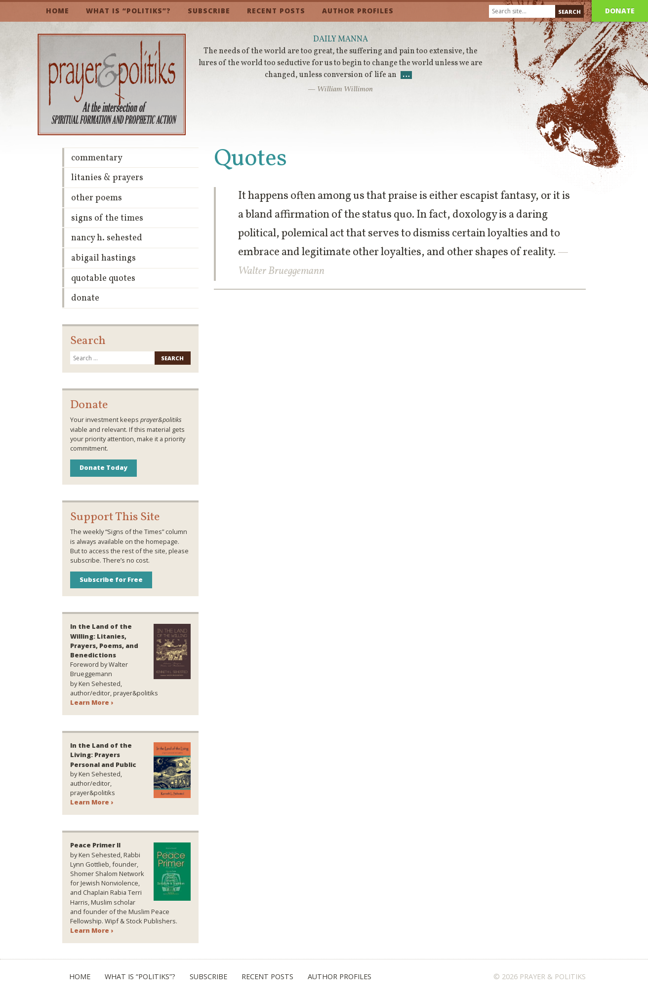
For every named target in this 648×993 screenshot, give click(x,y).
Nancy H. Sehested (106, 238)
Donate (620, 10)
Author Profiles (358, 10)
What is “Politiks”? (128, 10)
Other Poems (96, 198)
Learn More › (91, 702)
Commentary (96, 158)
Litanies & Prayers (107, 178)
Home (57, 10)
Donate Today (103, 467)
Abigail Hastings (103, 258)
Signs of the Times (107, 218)
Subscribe (209, 10)
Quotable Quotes (103, 278)
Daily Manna (340, 39)
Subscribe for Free (111, 579)
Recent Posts (276, 10)
